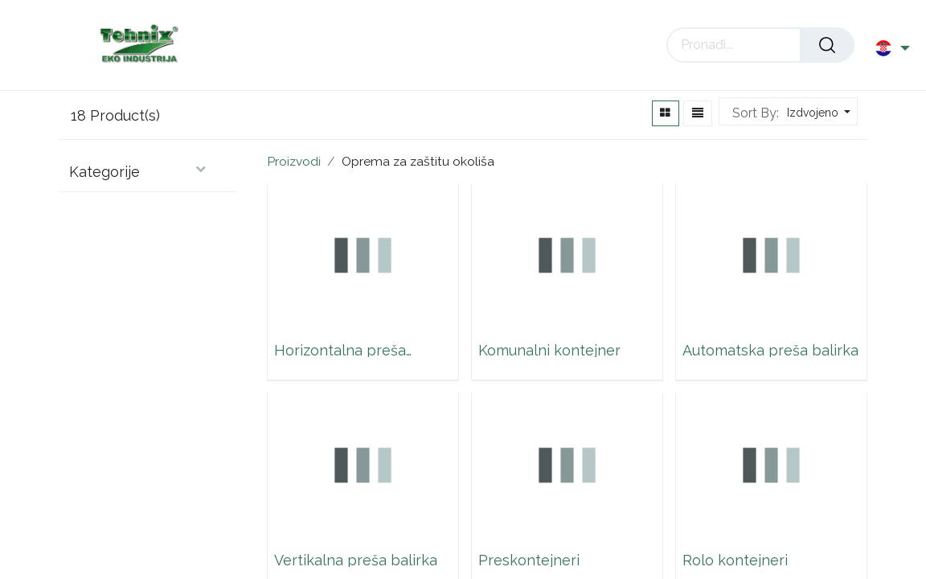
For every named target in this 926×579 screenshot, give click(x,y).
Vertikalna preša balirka (355, 561)
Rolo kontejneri (735, 561)
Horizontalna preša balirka (340, 350)
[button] (817, 113)
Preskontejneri (529, 561)
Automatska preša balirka (770, 350)
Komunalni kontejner (549, 350)
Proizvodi (294, 161)
